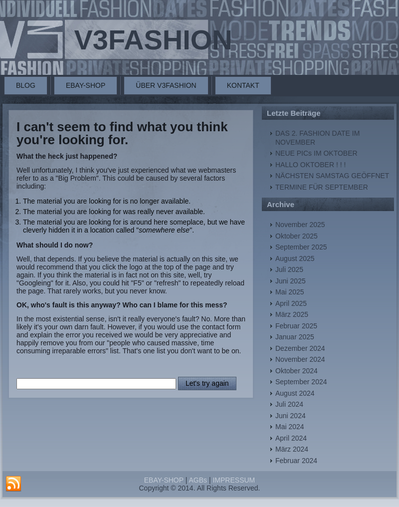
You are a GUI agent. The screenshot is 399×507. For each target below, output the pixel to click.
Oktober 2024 (296, 371)
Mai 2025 (289, 292)
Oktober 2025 (296, 236)
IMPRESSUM (233, 480)
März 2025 (291, 314)
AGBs (198, 480)
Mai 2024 (289, 427)
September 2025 (301, 247)
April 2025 (291, 303)
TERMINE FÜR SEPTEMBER (321, 187)
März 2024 (291, 449)
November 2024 (300, 359)
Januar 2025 (294, 337)
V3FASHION (153, 39)
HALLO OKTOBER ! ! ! (310, 165)
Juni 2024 (290, 416)
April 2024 (291, 438)
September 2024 (301, 382)
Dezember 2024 (300, 348)
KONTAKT (243, 85)
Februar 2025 (296, 326)
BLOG (25, 85)
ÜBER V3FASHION (166, 85)
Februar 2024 (296, 461)
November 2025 (300, 225)
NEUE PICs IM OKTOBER (316, 153)
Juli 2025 (289, 269)
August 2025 (295, 258)
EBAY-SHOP (85, 85)
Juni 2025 (290, 281)
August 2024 (295, 393)
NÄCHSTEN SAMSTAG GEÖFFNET (332, 176)
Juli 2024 (289, 404)
